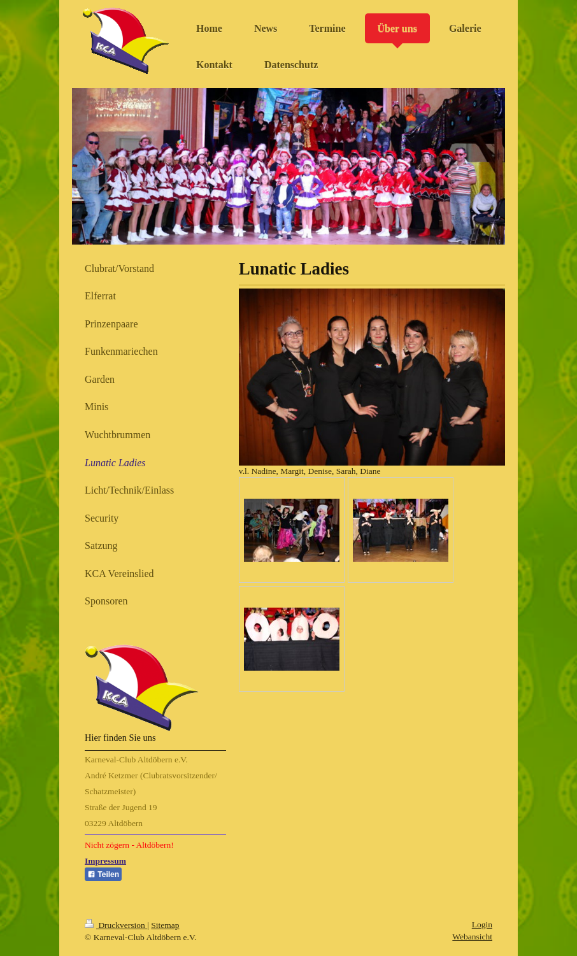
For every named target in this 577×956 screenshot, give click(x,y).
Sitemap (165, 925)
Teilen (103, 874)
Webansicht (472, 936)
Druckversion (116, 925)
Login (482, 924)
